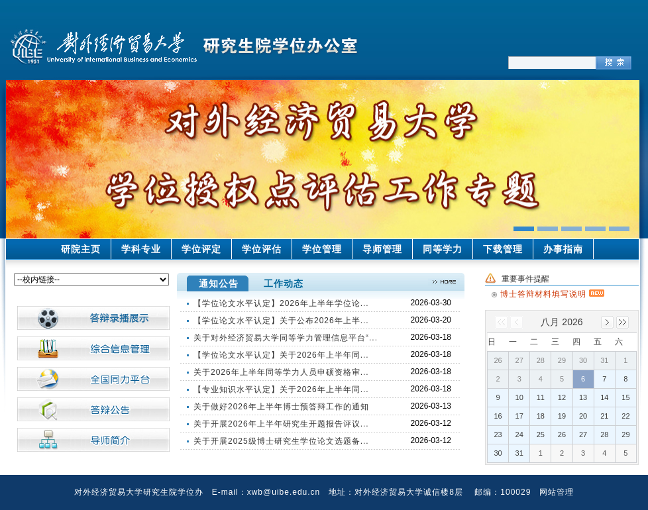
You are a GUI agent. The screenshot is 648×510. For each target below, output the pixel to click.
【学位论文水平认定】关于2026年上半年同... (281, 355)
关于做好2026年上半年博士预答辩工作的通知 (281, 406)
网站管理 (556, 492)
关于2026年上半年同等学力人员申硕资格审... (281, 372)
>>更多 (444, 282)
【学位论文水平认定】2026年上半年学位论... (281, 303)
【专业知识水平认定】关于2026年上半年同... (281, 389)
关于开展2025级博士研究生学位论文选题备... (281, 441)
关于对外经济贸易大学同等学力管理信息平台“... (285, 337)
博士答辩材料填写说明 (552, 292)
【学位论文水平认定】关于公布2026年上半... (281, 320)
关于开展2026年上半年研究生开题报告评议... (281, 424)
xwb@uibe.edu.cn (284, 492)
